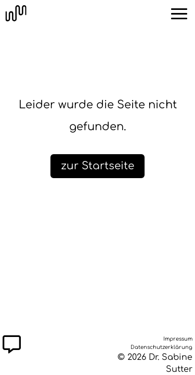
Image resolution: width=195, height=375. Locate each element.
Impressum (177, 337)
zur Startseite (97, 166)
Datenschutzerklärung (161, 345)
